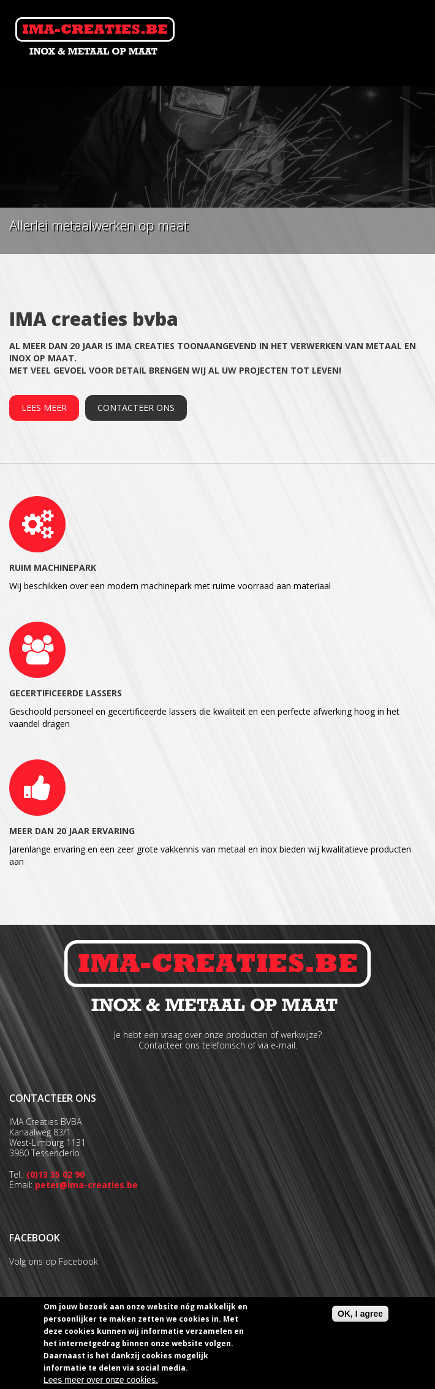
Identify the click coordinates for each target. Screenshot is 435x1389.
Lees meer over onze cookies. (101, 1380)
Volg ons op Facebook (53, 1261)
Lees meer (44, 407)
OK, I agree (360, 1314)
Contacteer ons (136, 407)
